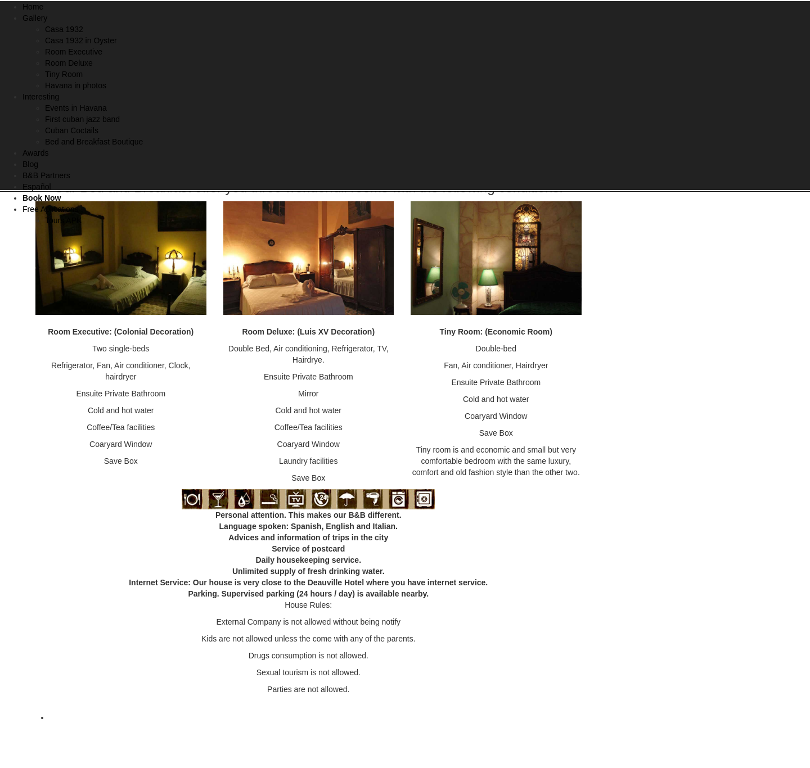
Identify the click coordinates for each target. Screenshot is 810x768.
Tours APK (63, 220)
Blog (30, 164)
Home (32, 6)
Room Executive (73, 51)
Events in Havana (76, 107)
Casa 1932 (64, 29)
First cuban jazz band (82, 119)
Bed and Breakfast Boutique (94, 141)
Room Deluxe (69, 62)
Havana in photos (75, 85)
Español (36, 186)
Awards (35, 152)
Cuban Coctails (71, 130)
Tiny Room (64, 74)
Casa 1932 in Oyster (81, 40)
